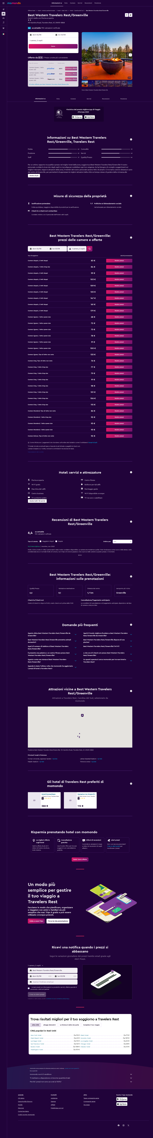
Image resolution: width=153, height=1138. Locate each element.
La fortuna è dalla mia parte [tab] (69, 1025)
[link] (80, 859)
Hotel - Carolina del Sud (77, 10)
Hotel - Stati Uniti (62, 10)
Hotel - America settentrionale (46, 10)
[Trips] (3, 28)
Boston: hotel (35, 1047)
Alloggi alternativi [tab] (49, 1025)
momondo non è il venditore (81, 1074)
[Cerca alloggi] (3, 14)
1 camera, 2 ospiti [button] (36, 40)
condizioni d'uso (50, 998)
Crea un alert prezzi (113, 846)
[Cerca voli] (3, 9)
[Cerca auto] (3, 18)
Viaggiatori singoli (48, 541)
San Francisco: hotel (37, 1044)
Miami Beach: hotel (37, 1038)
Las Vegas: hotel (36, 1041)
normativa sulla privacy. (63, 998)
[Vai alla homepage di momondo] (14, 3)
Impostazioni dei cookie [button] (36, 452)
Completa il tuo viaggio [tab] (91, 1025)
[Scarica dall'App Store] (89, 117)
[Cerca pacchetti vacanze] (3, 22)
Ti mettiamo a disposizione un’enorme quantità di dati (81, 1078)
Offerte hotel (31, 10)
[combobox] (122, 541)
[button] (3, 3)
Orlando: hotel (85, 1047)
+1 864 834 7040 (34, 25)
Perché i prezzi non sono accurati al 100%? (81, 1082)
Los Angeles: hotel (86, 1041)
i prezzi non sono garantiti (72, 1068)
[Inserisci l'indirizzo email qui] (55, 982)
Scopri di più (92, 442)
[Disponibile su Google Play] (77, 117)
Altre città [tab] (35, 1025)
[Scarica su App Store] (121, 1104)
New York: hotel (36, 1035)
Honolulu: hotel (85, 1038)
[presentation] (89, 117)
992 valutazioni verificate (50, 28)
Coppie (60, 541)
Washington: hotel (37, 1049)
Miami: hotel (84, 1035)
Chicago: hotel (85, 1044)
